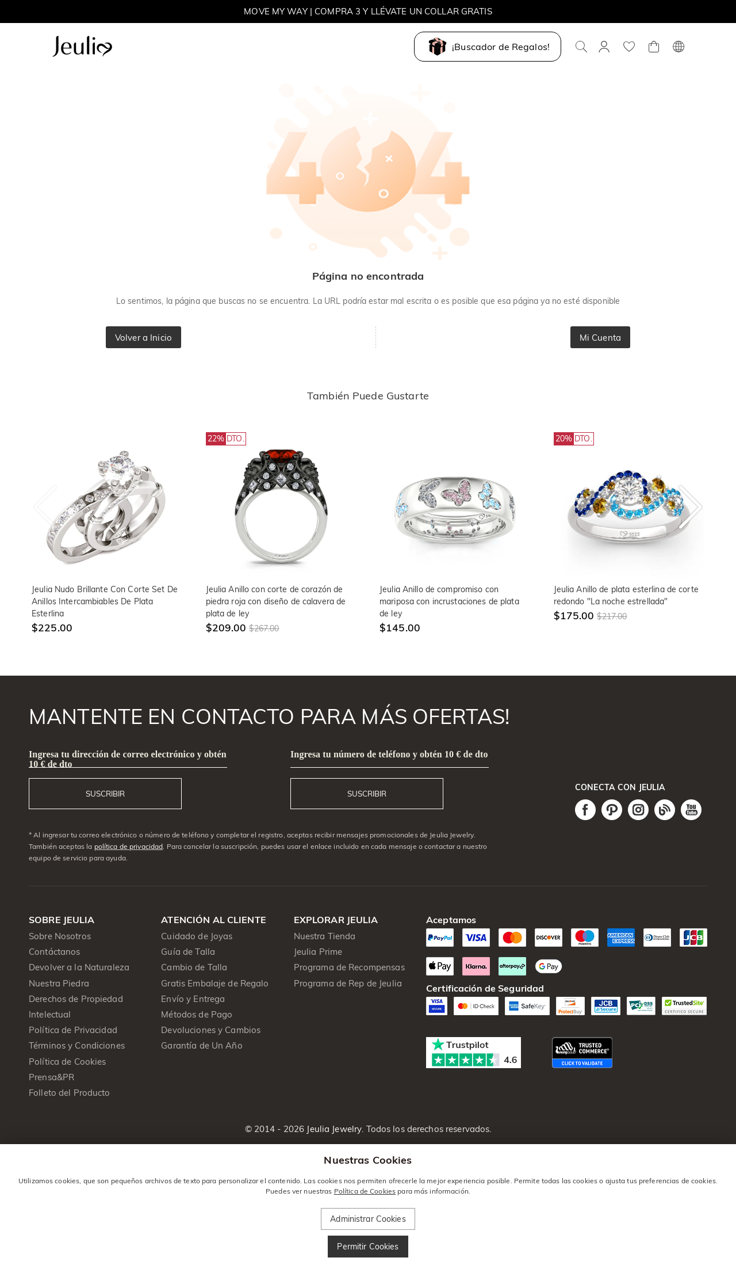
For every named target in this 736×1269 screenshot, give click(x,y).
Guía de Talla (188, 951)
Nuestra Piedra (59, 983)
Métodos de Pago (196, 1014)
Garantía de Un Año (201, 1045)
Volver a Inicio (143, 337)
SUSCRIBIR (105, 793)
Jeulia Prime (318, 951)
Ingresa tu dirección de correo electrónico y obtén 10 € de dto (128, 759)
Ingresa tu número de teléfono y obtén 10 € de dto (389, 754)
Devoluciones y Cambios (210, 1029)
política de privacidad (128, 846)
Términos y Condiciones (77, 1045)
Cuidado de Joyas (196, 936)
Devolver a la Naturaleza (79, 967)
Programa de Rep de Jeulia (348, 983)
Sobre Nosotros (60, 936)
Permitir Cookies (367, 1246)
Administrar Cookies (368, 1219)
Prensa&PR (51, 1077)
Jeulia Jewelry (333, 1128)
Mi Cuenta (600, 337)
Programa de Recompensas (349, 967)
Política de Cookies (67, 1061)
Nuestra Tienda (325, 936)
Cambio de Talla (194, 967)
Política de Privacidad (73, 1029)
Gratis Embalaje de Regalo (215, 983)
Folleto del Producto (69, 1092)
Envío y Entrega (193, 998)
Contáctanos (54, 951)
